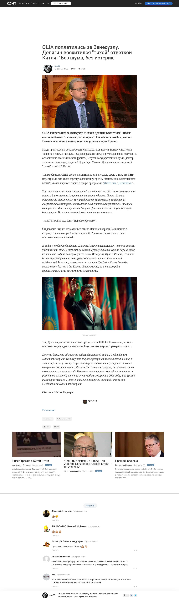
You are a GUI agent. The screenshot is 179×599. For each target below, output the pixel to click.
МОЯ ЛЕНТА (24, 3)
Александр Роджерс (21, 465)
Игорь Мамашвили (72, 471)
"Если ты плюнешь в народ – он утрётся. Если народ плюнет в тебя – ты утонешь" (87, 463)
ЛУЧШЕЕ (35, 3)
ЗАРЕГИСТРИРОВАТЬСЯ (158, 3)
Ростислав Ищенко (123, 465)
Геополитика (48, 419)
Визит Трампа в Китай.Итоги (30, 460)
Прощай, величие (126, 460)
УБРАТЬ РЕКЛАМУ (61, 3)
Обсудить (90, 506)
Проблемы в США (64, 419)
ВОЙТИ (138, 3)
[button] (175, 3)
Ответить (55, 520)
